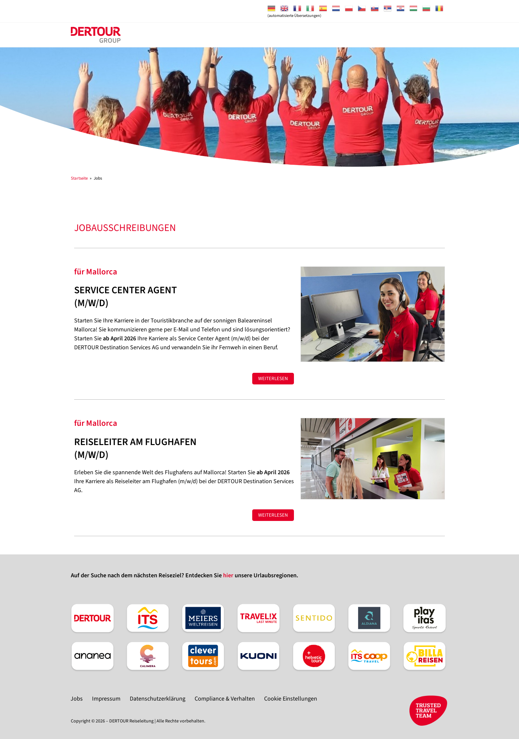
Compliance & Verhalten (225, 699)
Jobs (98, 178)
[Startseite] (79, 178)
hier (228, 575)
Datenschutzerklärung (157, 699)
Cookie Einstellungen (290, 699)
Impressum (106, 699)
